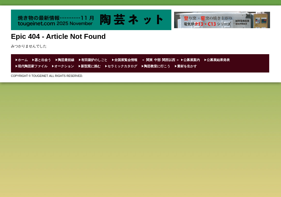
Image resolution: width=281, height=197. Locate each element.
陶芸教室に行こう (157, 66)
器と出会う (43, 60)
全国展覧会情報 (125, 60)
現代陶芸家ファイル (32, 66)
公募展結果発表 (218, 60)
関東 (149, 60)
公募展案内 (191, 60)
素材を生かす (187, 66)
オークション (64, 66)
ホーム (23, 60)
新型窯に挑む (91, 66)
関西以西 (168, 60)
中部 (157, 60)
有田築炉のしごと (94, 60)
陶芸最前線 (66, 60)
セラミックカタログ (122, 66)
